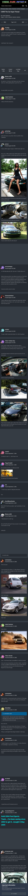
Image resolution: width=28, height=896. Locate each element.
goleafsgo (7, 131)
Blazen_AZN (8, 76)
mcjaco (7, 329)
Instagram (23, 8)
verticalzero (8, 560)
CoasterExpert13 (9, 811)
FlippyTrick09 (8, 463)
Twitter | (10, 8)
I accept (14, 893)
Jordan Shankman (6, 15)
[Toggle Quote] (3, 713)
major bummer (9, 97)
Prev (5, 22)
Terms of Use (5, 886)
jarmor (7, 144)
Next (23, 22)
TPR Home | (3, 8)
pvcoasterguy (8, 266)
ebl (6, 485)
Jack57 (7, 451)
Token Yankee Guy (10, 341)
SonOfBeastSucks (10, 501)
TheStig (7, 28)
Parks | (7, 8)
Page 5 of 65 (14, 22)
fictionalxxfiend (9, 295)
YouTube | (19, 8)
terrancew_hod (9, 851)
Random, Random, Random (14, 17)
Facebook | (14, 8)
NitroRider (8, 708)
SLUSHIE (7, 778)
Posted (10, 29)
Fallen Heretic (8, 655)
